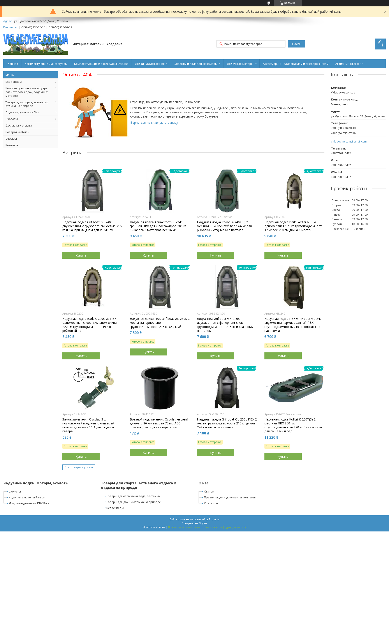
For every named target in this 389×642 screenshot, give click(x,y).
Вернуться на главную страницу (154, 122)
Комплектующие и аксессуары (46, 64)
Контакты (12, 145)
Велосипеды (115, 508)
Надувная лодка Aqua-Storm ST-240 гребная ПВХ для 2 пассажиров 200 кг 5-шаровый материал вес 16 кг (158, 226)
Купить (81, 255)
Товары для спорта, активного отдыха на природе (26, 104)
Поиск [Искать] (296, 44)
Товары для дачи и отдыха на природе (133, 502)
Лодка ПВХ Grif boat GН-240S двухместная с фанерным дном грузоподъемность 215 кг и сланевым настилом (225, 325)
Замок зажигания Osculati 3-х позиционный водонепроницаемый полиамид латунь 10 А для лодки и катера (88, 425)
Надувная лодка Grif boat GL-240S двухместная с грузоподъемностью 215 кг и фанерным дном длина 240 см (92, 226)
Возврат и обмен (17, 132)
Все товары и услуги (79, 467)
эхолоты (15, 491)
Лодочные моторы (240, 64)
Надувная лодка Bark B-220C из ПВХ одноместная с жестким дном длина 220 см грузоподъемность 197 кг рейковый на (89, 325)
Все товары (13, 82)
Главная (12, 64)
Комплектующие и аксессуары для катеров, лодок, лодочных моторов (26, 92)
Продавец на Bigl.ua (194, 523)
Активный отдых (347, 64)
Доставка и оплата (18, 125)
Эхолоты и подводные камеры (195, 64)
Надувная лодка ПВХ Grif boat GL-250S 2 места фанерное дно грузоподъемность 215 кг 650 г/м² (160, 323)
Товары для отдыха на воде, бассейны (133, 496)
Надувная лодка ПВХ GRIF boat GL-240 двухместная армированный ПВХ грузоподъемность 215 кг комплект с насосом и (293, 325)
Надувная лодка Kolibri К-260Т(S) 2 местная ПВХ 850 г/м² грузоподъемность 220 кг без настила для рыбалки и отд (293, 425)
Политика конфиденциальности (225, 527)
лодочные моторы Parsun (27, 497)
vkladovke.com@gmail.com (349, 141)
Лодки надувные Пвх (150, 64)
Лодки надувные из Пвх (22, 112)
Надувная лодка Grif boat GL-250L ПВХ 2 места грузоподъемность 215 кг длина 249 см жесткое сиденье (227, 423)
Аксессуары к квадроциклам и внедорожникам (296, 64)
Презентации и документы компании (230, 497)
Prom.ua (214, 519)
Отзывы (11, 139)
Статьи (209, 491)
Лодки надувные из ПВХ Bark (29, 503)
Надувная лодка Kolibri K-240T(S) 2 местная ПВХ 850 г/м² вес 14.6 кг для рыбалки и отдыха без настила (224, 226)
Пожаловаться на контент (185, 527)
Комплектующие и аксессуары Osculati (101, 64)
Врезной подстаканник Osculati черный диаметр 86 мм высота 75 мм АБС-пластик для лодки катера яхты (159, 423)
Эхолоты (11, 119)
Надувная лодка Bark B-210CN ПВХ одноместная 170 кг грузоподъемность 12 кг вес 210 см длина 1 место (294, 226)
